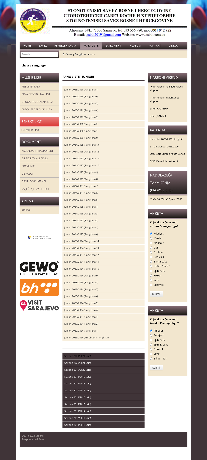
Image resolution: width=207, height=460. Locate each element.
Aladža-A (159, 243)
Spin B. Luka (161, 344)
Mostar (158, 238)
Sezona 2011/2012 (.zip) (77, 424)
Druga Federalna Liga (37, 102)
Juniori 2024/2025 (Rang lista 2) (81, 220)
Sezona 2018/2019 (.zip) (77, 376)
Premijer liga (30, 86)
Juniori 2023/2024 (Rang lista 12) (81, 255)
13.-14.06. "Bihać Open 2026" (166, 199)
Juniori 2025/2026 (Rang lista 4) (81, 110)
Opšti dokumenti (33, 181)
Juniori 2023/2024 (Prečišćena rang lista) (86, 337)
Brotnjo (158, 252)
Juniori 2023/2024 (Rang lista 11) (81, 261)
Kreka (157, 275)
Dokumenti (114, 45)
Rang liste (90, 45)
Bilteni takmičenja (34, 158)
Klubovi (135, 45)
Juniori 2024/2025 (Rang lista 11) (81, 158)
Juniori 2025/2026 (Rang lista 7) (81, 89)
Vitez (156, 280)
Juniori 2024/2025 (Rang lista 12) (81, 151)
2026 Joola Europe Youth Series (167, 153)
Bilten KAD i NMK (159, 108)
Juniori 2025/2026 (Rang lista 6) (81, 96)
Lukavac (159, 284)
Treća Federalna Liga (36, 109)
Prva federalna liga (35, 94)
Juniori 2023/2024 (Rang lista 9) (81, 275)
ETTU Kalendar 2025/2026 (164, 146)
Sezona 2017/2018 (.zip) (77, 383)
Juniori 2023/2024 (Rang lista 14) (81, 241)
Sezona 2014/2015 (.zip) (77, 404)
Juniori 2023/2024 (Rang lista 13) (81, 248)
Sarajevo (159, 335)
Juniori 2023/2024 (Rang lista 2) (81, 323)
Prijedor (158, 330)
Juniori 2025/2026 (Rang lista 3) (81, 117)
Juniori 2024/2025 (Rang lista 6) (81, 193)
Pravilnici (28, 166)
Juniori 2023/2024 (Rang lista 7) (81, 289)
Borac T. (159, 349)
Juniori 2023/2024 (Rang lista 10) (81, 268)
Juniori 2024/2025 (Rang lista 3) (81, 213)
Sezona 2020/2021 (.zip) (77, 363)
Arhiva (26, 210)
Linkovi (174, 45)
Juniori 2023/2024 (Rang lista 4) (81, 310)
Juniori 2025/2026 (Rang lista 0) (81, 137)
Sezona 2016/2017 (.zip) (77, 390)
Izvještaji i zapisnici (35, 189)
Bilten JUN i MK (158, 116)
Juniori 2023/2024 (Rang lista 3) (81, 317)
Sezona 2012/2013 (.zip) (77, 418)
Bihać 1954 (160, 358)
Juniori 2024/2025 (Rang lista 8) (81, 179)
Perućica (159, 257)
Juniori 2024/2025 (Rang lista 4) (81, 206)
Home (27, 45)
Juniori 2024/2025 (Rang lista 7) (81, 186)
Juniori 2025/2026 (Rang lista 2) (81, 124)
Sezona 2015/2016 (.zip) (77, 397)
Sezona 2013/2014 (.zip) (77, 411)
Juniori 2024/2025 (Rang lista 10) (81, 165)
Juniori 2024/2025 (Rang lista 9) (81, 172)
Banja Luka (160, 261)
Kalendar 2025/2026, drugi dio (166, 139)
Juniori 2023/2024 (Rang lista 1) (81, 330)
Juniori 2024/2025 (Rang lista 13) (81, 144)
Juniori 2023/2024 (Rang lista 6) (81, 296)
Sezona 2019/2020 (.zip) (77, 369)
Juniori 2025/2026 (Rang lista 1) (81, 131)
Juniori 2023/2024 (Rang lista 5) (81, 303)
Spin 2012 (159, 271)
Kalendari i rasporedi (37, 150)
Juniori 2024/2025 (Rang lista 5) (81, 199)
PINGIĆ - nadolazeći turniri (164, 161)
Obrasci (27, 173)
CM (156, 247)
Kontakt (154, 45)
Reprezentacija (65, 45)
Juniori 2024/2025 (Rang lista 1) (81, 227)
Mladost (159, 233)
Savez (43, 45)
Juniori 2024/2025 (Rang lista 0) (81, 234)
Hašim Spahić (162, 266)
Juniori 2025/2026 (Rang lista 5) (81, 103)
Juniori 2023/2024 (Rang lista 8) (81, 282)
